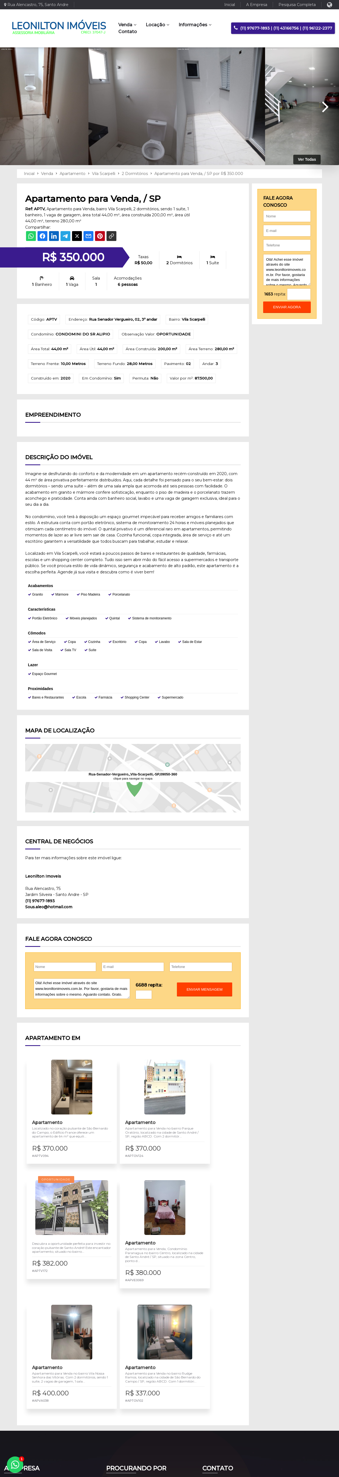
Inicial (229, 4)
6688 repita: (149, 1000)
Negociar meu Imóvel (129, 1401)
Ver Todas (307, 159)
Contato (127, 31)
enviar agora (287, 307)
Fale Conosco (217, 1401)
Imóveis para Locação (129, 1393)
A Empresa (256, 4)
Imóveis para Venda (127, 1384)
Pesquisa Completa (297, 4)
